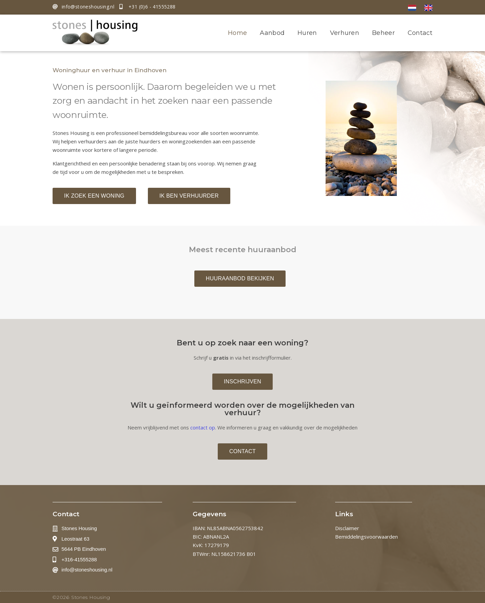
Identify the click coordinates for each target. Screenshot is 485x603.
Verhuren (344, 33)
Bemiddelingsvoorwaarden (366, 536)
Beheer (383, 33)
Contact (420, 33)
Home (237, 33)
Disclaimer (347, 528)
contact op (202, 427)
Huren (307, 33)
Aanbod (272, 33)
